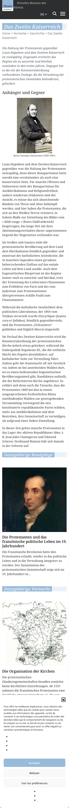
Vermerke (20, 33)
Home (6, 33)
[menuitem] (43, 14)
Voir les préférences (34, 783)
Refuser (34, 773)
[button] (63, 699)
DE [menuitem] (42, 14)
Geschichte (37, 33)
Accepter (34, 763)
